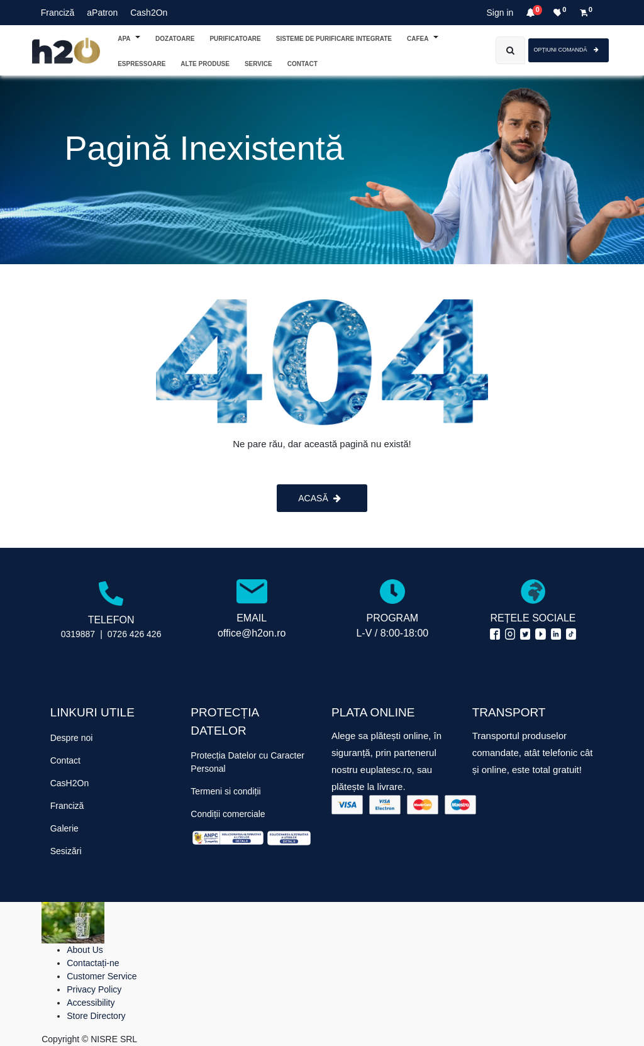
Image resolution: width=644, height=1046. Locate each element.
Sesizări (66, 851)
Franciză (58, 13)
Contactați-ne (93, 963)
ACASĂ (319, 498)
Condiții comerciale (228, 814)
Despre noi (71, 738)
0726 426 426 (135, 634)
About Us (85, 950)
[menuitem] (302, 63)
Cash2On (148, 13)
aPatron (102, 13)
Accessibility (90, 1003)
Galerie (64, 828)
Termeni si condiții (225, 791)
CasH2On (69, 783)
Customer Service (101, 976)
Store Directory (96, 1016)
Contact (65, 760)
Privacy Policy (94, 989)
